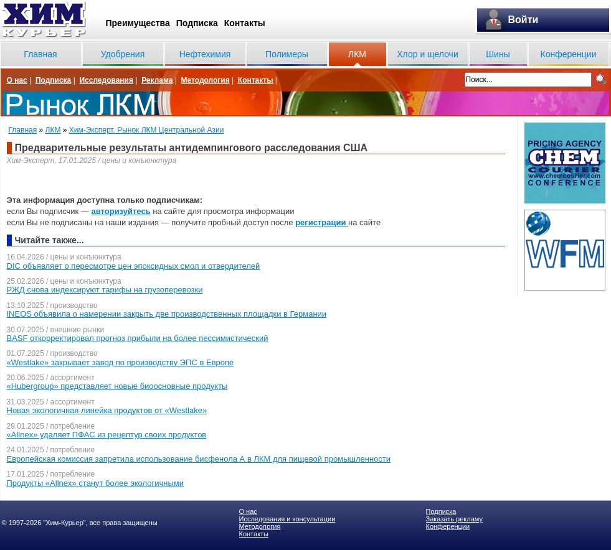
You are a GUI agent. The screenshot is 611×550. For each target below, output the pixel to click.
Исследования (106, 80)
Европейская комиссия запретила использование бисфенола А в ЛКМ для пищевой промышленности (199, 459)
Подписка (197, 23)
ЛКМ (357, 54)
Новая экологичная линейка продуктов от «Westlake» (107, 410)
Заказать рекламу (454, 519)
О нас (17, 80)
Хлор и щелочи (427, 54)
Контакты (244, 23)
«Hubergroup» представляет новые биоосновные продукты (117, 386)
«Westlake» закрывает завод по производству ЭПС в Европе (120, 362)
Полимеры (286, 54)
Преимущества (138, 23)
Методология (205, 80)
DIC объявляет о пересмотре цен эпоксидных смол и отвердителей (133, 266)
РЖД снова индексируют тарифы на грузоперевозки (105, 289)
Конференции (569, 54)
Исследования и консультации (287, 519)
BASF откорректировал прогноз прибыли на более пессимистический (137, 338)
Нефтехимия (205, 54)
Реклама (157, 80)
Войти (523, 19)
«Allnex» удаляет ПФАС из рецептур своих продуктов (107, 434)
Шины (497, 54)
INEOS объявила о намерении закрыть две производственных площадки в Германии (167, 314)
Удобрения (122, 54)
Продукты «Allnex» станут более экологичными (95, 483)
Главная (40, 54)
